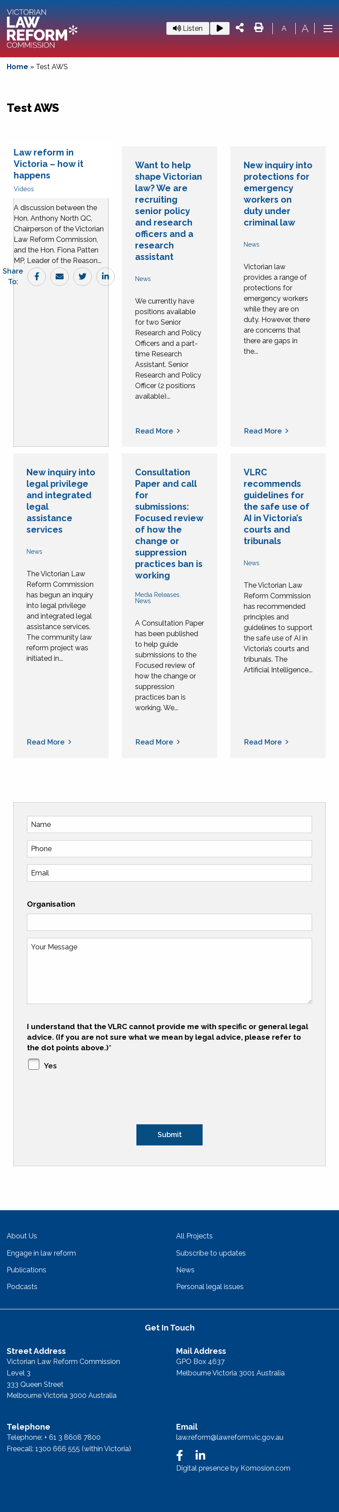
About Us (22, 1236)
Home (17, 67)
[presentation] (94, 1098)
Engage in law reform (41, 1253)
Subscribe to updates (211, 1253)
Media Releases (157, 594)
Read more (154, 431)
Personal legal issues (210, 1286)
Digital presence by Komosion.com (233, 1468)
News (143, 278)
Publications (26, 1270)
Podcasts (22, 1286)
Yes (50, 1065)
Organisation (51, 904)
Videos (24, 189)
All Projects (194, 1236)
